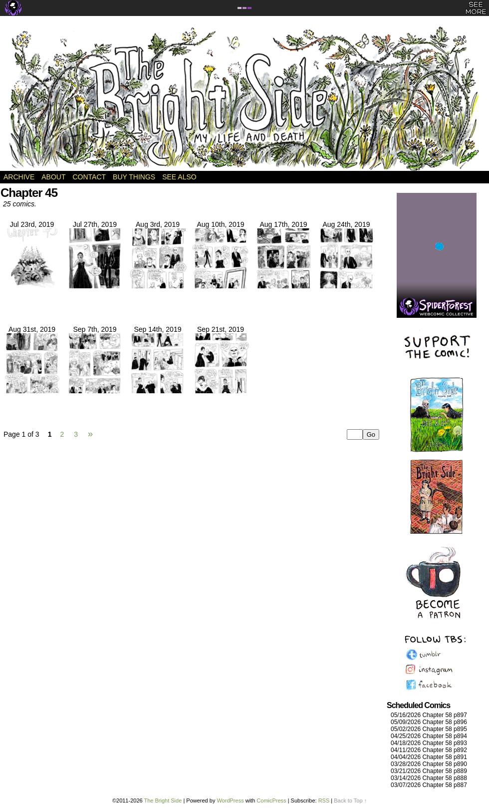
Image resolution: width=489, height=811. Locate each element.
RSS (324, 801)
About (53, 177)
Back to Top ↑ (350, 801)
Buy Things (134, 177)
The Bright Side (244, 98)
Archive (18, 177)
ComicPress (271, 801)
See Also (179, 177)
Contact (89, 177)
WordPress (230, 801)
